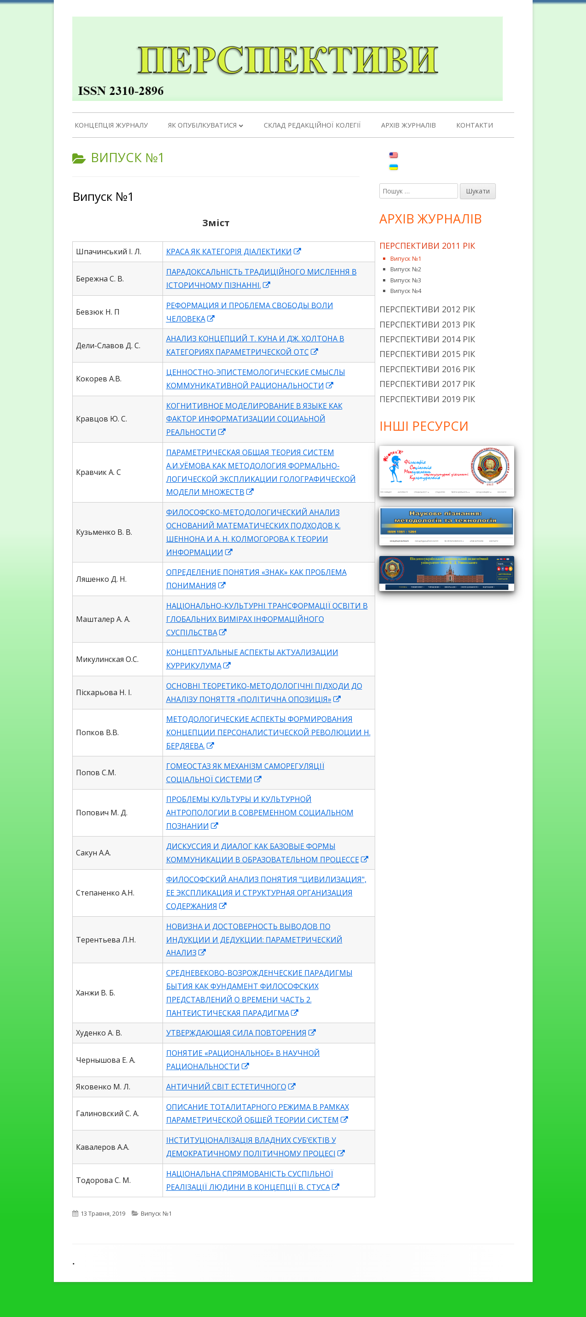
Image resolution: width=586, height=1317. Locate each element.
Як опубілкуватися (202, 125)
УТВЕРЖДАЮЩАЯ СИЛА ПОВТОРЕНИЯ (241, 1033)
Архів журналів (408, 125)
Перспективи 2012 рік (427, 309)
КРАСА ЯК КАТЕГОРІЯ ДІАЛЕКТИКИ (234, 251)
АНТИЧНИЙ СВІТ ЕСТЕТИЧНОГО (231, 1087)
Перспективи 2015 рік (427, 353)
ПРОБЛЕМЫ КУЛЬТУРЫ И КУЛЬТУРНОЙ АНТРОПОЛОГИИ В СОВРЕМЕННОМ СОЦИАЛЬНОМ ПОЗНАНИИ (260, 812)
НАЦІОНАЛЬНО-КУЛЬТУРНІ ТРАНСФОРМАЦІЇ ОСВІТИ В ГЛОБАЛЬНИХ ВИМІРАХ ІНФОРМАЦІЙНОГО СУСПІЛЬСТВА (267, 619)
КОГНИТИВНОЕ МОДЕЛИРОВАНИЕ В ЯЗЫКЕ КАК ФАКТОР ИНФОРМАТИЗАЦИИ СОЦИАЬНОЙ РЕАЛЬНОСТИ (254, 419)
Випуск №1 (103, 196)
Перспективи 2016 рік (427, 369)
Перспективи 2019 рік (427, 398)
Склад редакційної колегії (312, 125)
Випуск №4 (405, 291)
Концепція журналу (111, 125)
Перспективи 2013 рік (427, 324)
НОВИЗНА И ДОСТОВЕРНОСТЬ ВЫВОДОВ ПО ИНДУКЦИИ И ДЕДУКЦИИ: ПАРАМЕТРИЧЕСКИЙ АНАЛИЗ (254, 939)
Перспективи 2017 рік (427, 383)
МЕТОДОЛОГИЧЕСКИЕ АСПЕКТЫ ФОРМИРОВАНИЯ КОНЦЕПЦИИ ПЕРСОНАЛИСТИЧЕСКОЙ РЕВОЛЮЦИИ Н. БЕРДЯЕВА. (268, 732)
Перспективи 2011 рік (427, 245)
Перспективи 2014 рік (427, 339)
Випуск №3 (405, 280)
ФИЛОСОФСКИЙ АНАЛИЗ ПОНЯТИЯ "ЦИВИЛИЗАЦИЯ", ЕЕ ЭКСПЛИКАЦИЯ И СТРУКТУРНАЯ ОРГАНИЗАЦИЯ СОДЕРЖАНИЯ (266, 892)
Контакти (474, 125)
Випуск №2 (405, 269)
